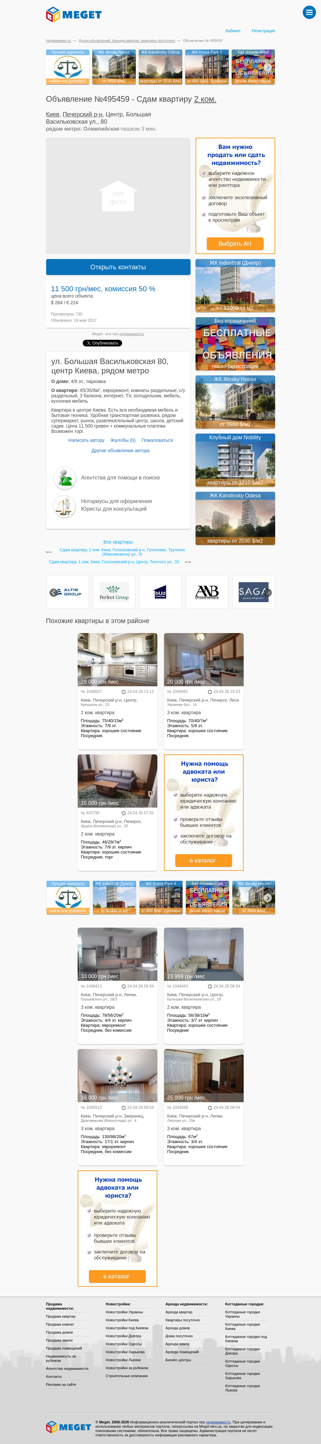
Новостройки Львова (123, 1360)
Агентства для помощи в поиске (120, 477)
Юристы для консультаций (114, 509)
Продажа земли (59, 1340)
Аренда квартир (179, 1312)
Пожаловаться (157, 440)
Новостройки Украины (124, 1312)
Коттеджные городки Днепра (242, 1351)
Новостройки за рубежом (127, 1368)
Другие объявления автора (120, 450)
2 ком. (205, 98)
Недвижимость (58, 41)
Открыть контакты (118, 267)
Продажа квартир (61, 1316)
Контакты (54, 1376)
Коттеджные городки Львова (242, 1388)
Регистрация (263, 31)
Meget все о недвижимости (69, 1427)
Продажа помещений (64, 1348)
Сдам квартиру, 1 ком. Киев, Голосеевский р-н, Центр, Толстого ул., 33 (114, 562)
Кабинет (233, 31)
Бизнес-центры (178, 1360)
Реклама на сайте (61, 1384)
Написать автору (86, 440)
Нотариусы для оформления (116, 501)
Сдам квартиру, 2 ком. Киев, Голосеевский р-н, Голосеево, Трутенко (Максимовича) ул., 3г (122, 552)
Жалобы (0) (122, 440)
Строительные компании (127, 1376)
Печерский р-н (83, 114)
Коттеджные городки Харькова (242, 1376)
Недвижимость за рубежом (61, 1358)
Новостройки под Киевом (127, 1328)
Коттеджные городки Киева (242, 1326)
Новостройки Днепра (123, 1336)
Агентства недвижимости (67, 1369)
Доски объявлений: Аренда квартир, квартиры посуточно (127, 41)
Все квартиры (118, 542)
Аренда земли (178, 1344)
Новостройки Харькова (125, 1352)
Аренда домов (178, 1328)
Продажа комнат (60, 1324)
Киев (52, 114)
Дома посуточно (179, 1336)
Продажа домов (59, 1332)
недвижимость (132, 334)
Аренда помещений (182, 1352)
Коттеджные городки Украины (242, 1314)
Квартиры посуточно (183, 1320)
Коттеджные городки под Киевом (246, 1339)
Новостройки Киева (122, 1320)
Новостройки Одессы (124, 1344)
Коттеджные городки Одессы (242, 1363)
